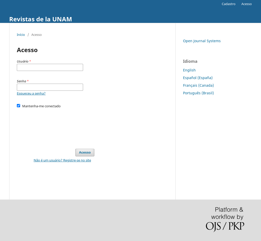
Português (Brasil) (198, 93)
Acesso (246, 4)
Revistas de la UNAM (40, 19)
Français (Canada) (198, 85)
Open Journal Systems (202, 40)
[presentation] (55, 126)
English (189, 70)
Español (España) (198, 77)
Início (21, 34)
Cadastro (229, 4)
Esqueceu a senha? (31, 93)
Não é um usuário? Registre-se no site (62, 160)
